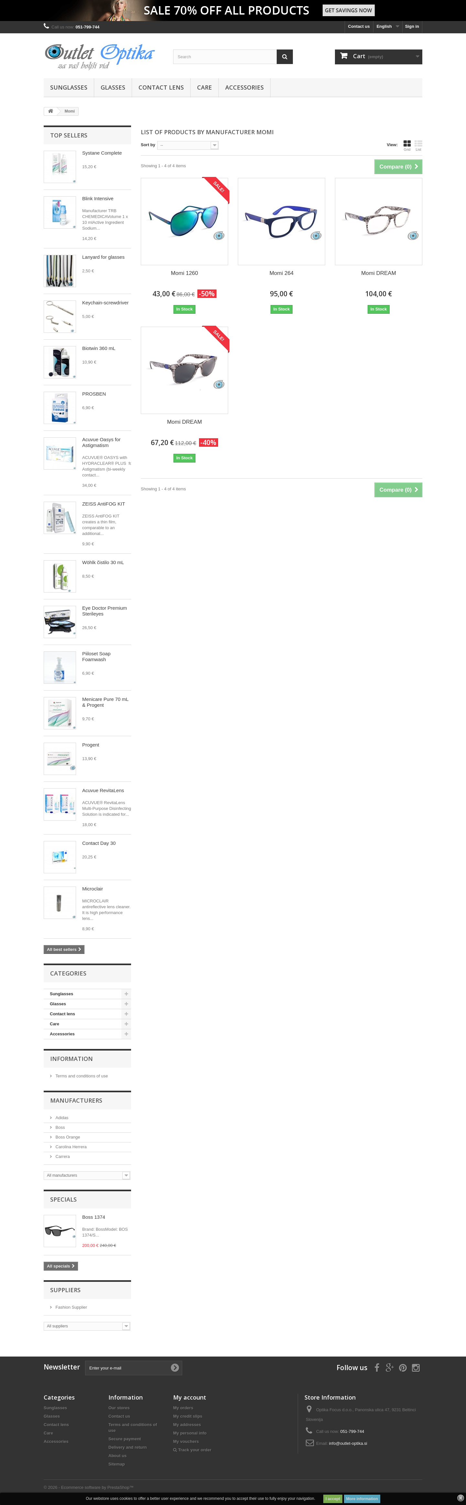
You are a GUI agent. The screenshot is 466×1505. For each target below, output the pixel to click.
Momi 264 (282, 273)
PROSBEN (94, 394)
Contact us (359, 26)
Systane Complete (102, 153)
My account (189, 1397)
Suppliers (65, 1290)
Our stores (119, 1407)
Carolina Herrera (70, 1146)
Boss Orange (67, 1137)
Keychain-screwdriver (105, 302)
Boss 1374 (93, 1217)
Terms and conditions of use (81, 1076)
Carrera (62, 1156)
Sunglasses (68, 87)
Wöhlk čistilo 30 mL (103, 562)
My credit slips (187, 1416)
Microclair (92, 888)
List (418, 145)
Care (204, 87)
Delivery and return (127, 1447)
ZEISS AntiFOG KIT (103, 504)
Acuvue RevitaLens (103, 790)
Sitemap (116, 1464)
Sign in (412, 26)
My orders (183, 1407)
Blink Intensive (98, 198)
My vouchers (186, 1441)
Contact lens (161, 87)
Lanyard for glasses (103, 257)
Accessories (244, 87)
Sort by (148, 144)
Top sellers (68, 135)
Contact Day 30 (99, 843)
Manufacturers (76, 1100)
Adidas (61, 1117)
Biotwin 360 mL (99, 348)
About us (117, 1455)
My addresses (187, 1424)
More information (362, 1499)
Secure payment (124, 1438)
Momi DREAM (378, 273)
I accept (333, 1499)
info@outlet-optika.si (348, 1443)
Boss (59, 1127)
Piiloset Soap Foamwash (96, 656)
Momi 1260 (184, 273)
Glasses (113, 87)
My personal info (189, 1433)
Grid (407, 145)
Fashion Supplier (70, 1307)
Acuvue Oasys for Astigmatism (101, 442)
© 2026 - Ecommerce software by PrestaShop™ (89, 1487)
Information (71, 1059)
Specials (63, 1199)
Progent (90, 744)
